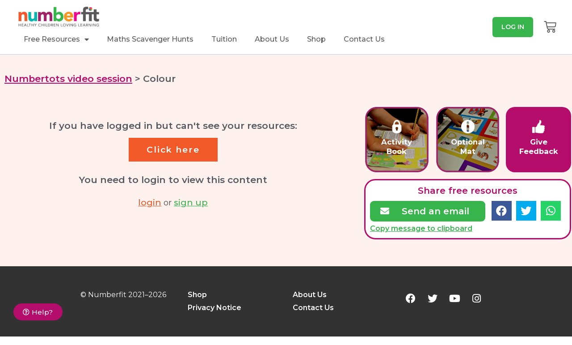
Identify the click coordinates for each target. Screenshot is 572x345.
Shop (316, 39)
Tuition (224, 39)
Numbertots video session (68, 78)
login (149, 201)
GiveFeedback (538, 146)
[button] (512, 27)
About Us (272, 39)
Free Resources (56, 39)
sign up (191, 201)
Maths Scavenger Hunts (150, 39)
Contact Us (364, 39)
